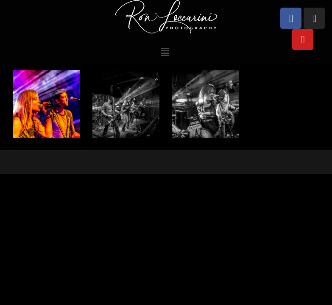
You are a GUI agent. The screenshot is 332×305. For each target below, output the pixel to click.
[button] (165, 52)
